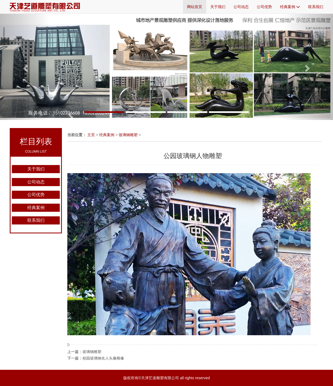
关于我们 (217, 7)
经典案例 (290, 7)
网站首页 (194, 7)
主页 (91, 135)
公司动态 (241, 7)
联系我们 (315, 7)
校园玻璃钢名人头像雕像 (103, 358)
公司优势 (264, 7)
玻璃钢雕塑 (128, 135)
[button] (25, 67)
